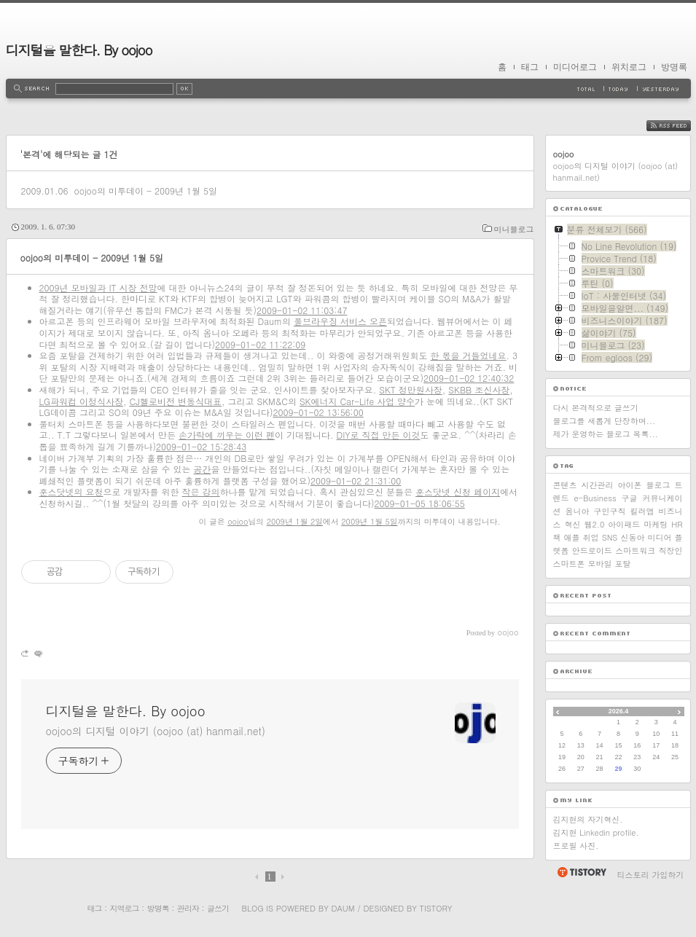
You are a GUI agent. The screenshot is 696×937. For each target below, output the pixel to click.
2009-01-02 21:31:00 (355, 480)
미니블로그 (514, 229)
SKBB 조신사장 (478, 389)
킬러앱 (642, 511)
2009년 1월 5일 (369, 521)
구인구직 (610, 511)
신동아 (632, 537)
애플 (572, 537)
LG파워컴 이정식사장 (81, 401)
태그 (530, 67)
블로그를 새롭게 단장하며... (604, 420)
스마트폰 (569, 563)
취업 (591, 537)
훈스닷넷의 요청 (71, 491)
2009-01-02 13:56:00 (318, 412)
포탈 (623, 563)
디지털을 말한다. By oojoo (79, 50)
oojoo (237, 521)
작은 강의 (201, 491)
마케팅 (656, 524)
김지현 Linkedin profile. (596, 832)
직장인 (670, 550)
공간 (202, 469)
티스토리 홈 (581, 872)
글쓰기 (218, 908)
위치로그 (628, 67)
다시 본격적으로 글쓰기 (595, 407)
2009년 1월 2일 (295, 521)
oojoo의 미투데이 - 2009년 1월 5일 (145, 190)
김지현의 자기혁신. (588, 819)
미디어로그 (575, 67)
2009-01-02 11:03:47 (302, 310)
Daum (342, 908)
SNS (610, 537)
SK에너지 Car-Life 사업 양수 (357, 401)
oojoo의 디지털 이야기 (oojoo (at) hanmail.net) (155, 731)
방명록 (674, 67)
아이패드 (624, 524)
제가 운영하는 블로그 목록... (605, 433)
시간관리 (598, 484)
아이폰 (630, 484)
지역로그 (124, 908)
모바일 (600, 563)
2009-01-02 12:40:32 (468, 378)
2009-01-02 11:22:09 (260, 344)
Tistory (436, 908)
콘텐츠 (565, 484)
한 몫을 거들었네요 (469, 355)
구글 (630, 498)
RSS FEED (679, 125)
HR (676, 524)
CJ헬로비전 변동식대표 (176, 401)
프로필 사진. (576, 845)
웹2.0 (594, 524)
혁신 (572, 524)
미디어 (659, 537)
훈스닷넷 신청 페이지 (457, 491)
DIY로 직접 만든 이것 (379, 434)
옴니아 (578, 511)
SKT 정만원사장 (410, 389)
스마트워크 (635, 550)
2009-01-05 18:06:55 (420, 503)
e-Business (595, 498)
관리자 (188, 908)
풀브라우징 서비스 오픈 (340, 321)
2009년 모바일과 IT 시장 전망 (98, 287)
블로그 (658, 484)
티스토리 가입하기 (650, 874)
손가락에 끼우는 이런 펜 (227, 434)
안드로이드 (592, 550)
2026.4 (619, 711)
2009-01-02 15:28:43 (201, 446)
